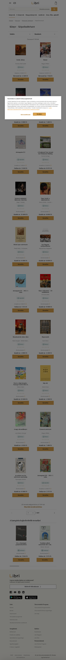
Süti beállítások (25, 114)
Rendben (39, 114)
